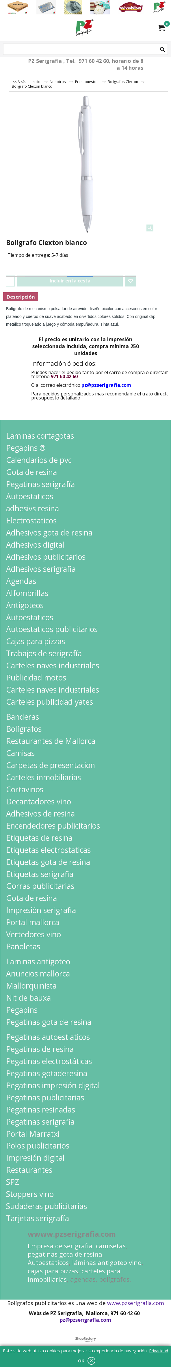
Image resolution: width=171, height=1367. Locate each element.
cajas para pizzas (53, 1271)
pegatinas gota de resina (65, 1254)
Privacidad (158, 1350)
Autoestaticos (48, 1262)
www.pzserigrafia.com (135, 1303)
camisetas (111, 1246)
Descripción (20, 296)
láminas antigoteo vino (107, 1262)
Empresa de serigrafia (60, 1246)
